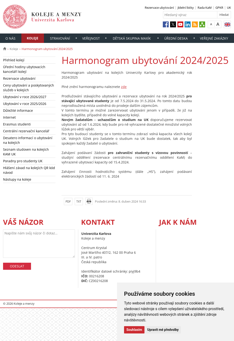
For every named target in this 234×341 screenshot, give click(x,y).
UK (229, 7)
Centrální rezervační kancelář (26, 131)
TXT (78, 202)
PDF (68, 202)
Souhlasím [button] (134, 330)
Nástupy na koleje (17, 179)
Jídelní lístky (186, 7)
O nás (10, 38)
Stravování (60, 38)
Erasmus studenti (17, 124)
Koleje (32, 38)
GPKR (219, 7)
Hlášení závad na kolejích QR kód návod (29, 170)
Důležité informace (18, 110)
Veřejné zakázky (214, 38)
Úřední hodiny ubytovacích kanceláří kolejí (24, 69)
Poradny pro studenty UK (23, 161)
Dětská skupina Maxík (132, 38)
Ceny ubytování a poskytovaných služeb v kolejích (28, 87)
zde (124, 86)
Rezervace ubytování (159, 7)
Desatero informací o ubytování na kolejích (27, 140)
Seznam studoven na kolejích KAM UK (26, 151)
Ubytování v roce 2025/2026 (24, 103)
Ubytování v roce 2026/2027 (24, 97)
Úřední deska (176, 38)
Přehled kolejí (13, 60)
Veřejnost (91, 38)
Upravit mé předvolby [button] (163, 330)
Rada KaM (205, 7)
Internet (9, 117)
